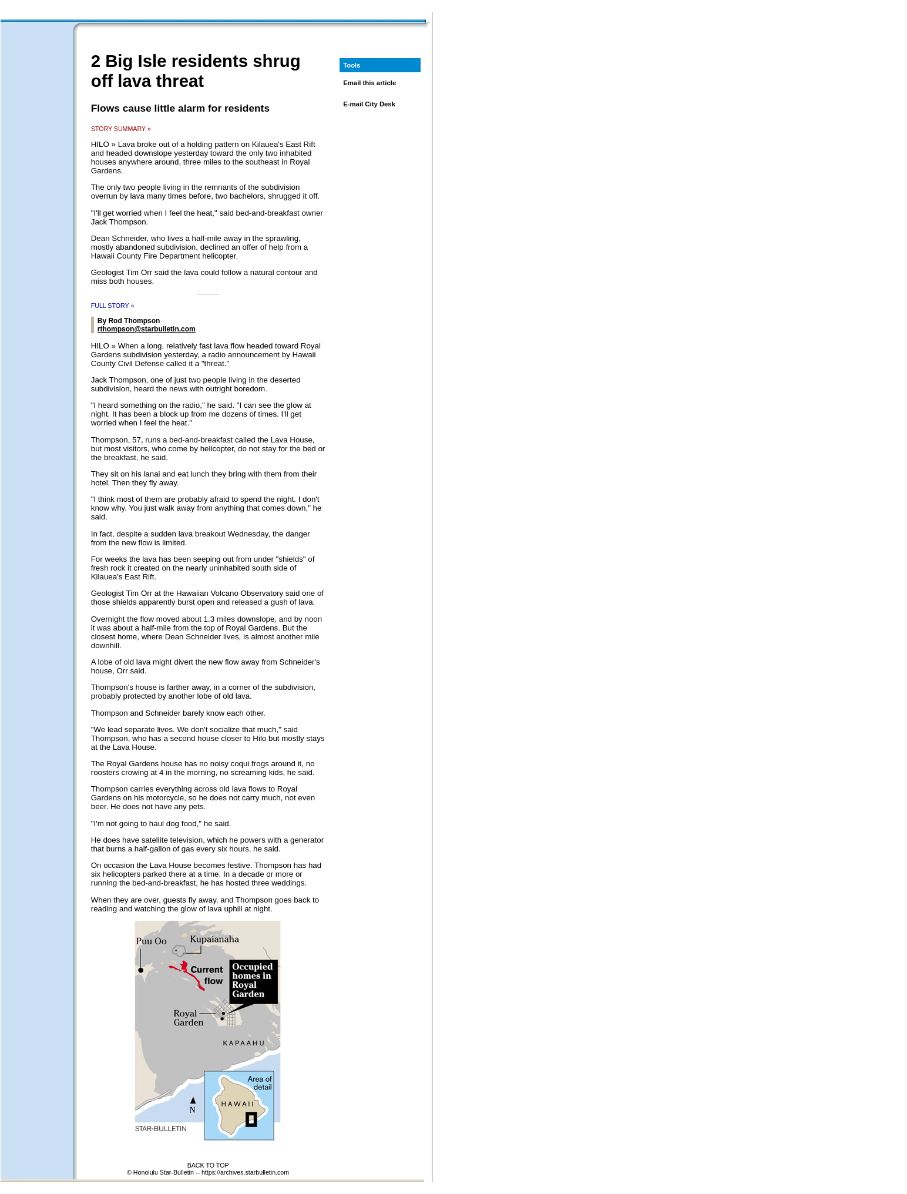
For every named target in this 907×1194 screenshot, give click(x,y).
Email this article (369, 82)
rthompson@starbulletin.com (147, 329)
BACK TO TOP (208, 1165)
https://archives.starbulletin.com (245, 1172)
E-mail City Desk (369, 104)
